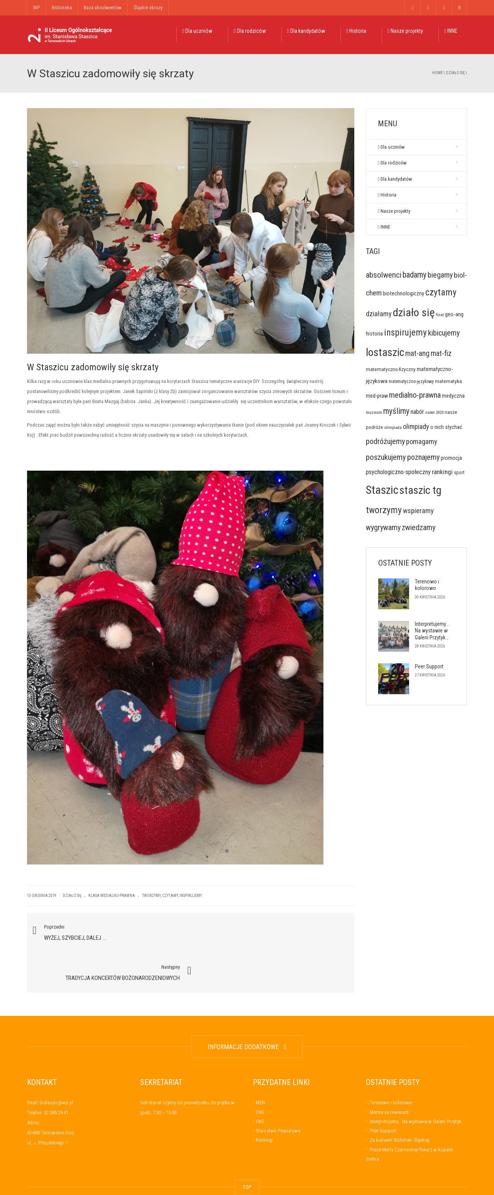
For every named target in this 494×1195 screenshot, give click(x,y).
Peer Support (429, 666)
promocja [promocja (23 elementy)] (451, 457)
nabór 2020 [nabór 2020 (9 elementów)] (434, 412)
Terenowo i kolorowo (427, 585)
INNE (450, 31)
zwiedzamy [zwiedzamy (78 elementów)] (419, 527)
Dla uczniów (197, 31)
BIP (36, 7)
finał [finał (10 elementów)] (440, 314)
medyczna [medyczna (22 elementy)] (453, 395)
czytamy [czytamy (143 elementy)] (441, 292)
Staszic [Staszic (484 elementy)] (382, 490)
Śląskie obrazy (148, 7)
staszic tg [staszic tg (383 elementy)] (420, 490)
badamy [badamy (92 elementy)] (414, 275)
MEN (260, 1064)
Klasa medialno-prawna (111, 897)
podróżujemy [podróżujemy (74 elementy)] (385, 441)
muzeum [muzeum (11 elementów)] (374, 412)
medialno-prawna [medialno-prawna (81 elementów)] (415, 395)
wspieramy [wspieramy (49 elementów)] (418, 511)
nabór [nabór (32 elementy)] (417, 411)
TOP (247, 1149)
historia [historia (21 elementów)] (374, 334)
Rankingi (264, 1102)
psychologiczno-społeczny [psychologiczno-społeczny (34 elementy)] (398, 472)
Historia (356, 31)
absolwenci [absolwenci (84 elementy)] (383, 275)
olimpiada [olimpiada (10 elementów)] (393, 427)
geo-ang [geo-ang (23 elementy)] (454, 314)
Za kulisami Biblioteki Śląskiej (399, 1102)
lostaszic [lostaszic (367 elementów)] (385, 352)
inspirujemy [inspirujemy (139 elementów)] (405, 332)
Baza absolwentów (103, 7)
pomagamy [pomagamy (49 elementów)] (421, 441)
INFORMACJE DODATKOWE (247, 1008)
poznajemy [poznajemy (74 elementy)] (423, 457)
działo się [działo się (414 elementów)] (414, 312)
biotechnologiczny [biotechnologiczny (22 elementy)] (403, 293)
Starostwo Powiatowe (278, 1092)
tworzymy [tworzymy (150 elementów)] (384, 510)
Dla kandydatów (306, 31)
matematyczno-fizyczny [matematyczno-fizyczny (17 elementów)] (391, 369)
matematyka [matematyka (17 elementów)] (448, 381)
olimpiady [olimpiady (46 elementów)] (416, 426)
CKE (260, 1073)
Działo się (455, 72)
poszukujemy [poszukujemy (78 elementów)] (386, 457)
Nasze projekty (405, 31)
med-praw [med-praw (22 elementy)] (377, 395)
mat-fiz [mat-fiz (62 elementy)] (441, 353)
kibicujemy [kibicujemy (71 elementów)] (444, 332)
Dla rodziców (249, 31)
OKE (260, 1083)
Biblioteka (62, 7)
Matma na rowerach (389, 1073)
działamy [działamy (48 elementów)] (379, 314)
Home (437, 72)
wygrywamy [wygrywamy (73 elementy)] (383, 527)
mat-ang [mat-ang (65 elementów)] (417, 353)
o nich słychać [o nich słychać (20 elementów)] (446, 427)
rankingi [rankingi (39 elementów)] (442, 472)
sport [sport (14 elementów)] (459, 472)
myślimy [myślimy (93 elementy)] (396, 411)
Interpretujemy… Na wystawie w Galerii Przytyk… (432, 631)
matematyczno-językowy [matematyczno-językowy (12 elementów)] (411, 381)
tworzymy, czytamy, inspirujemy (172, 897)
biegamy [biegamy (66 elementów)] (440, 275)
